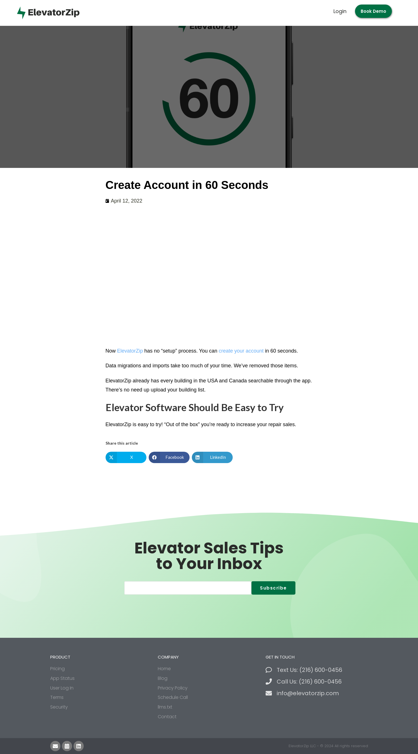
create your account (241, 351)
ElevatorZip (130, 351)
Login (339, 11)
